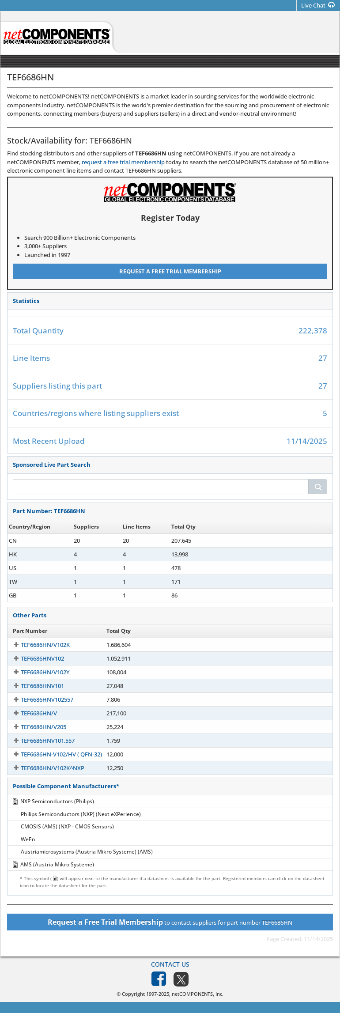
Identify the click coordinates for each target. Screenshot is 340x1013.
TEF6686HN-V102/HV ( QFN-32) (53, 754)
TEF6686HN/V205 (35, 727)
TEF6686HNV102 (34, 658)
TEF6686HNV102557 (39, 699)
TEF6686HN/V (31, 713)
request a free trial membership (123, 162)
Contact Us (170, 964)
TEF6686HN (28, 540)
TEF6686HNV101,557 (40, 741)
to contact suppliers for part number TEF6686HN (170, 922)
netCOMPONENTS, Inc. (197, 993)
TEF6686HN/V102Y (37, 672)
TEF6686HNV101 (34, 686)
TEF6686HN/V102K (37, 645)
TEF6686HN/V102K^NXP (44, 768)
